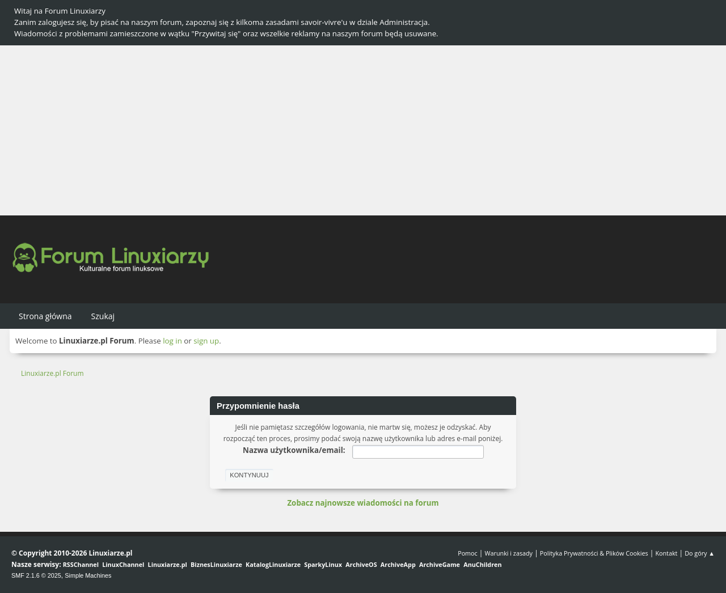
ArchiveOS (361, 564)
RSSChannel (81, 564)
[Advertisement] (363, 130)
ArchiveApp (398, 564)
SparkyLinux (323, 564)
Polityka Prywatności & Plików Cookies (594, 553)
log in (172, 341)
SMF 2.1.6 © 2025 (36, 575)
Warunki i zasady (509, 553)
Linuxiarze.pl (167, 564)
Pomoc (468, 553)
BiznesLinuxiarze (216, 564)
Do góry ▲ (700, 553)
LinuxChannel (123, 564)
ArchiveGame (439, 564)
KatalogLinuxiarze (273, 564)
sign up (206, 341)
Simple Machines (88, 575)
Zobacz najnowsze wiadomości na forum (362, 503)
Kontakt (666, 553)
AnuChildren (482, 564)
